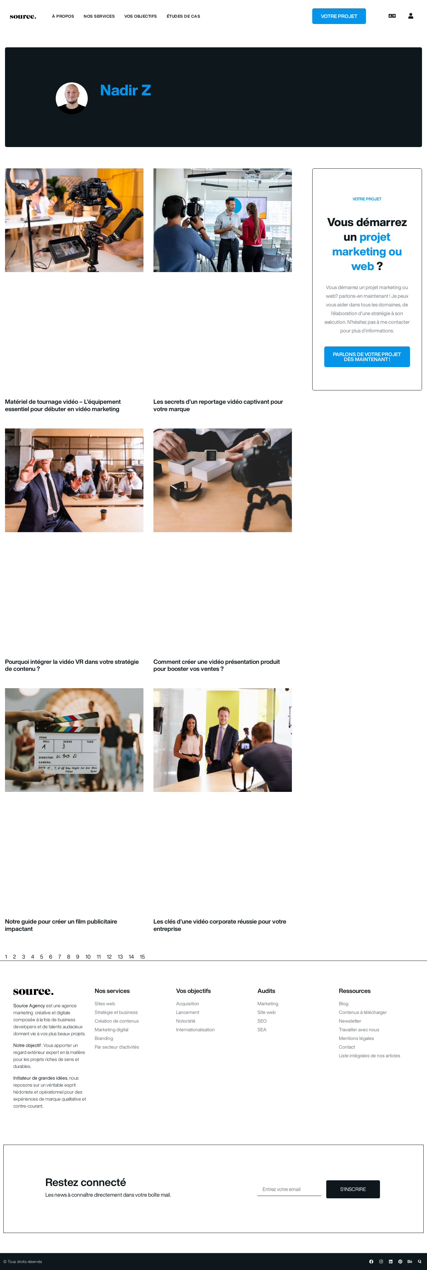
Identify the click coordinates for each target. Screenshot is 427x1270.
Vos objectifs (140, 16)
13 (120, 956)
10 (88, 956)
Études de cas (183, 16)
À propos (63, 16)
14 (131, 956)
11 (99, 956)
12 (109, 956)
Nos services (99, 16)
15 (142, 956)
